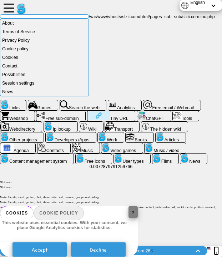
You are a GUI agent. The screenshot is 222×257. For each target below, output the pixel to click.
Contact (9, 66)
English (197, 2)
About (8, 23)
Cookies (17, 213)
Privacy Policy (16, 40)
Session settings (18, 83)
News (7, 91)
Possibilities (13, 74)
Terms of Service (18, 31)
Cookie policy (58, 213)
